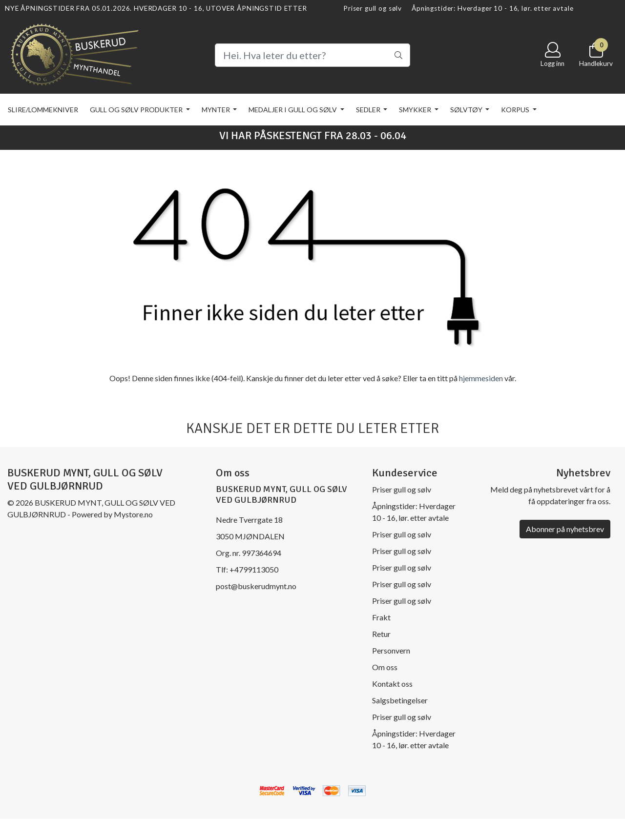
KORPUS (516, 109)
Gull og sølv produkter (137, 109)
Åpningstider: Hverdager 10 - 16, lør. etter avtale (493, 8)
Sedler (369, 109)
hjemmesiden (481, 378)
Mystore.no (133, 514)
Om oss (384, 667)
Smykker (416, 109)
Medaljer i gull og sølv (293, 109)
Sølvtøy (467, 109)
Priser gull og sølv (372, 8)
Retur (381, 633)
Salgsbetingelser (400, 700)
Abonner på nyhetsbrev (565, 528)
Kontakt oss (392, 683)
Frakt (381, 617)
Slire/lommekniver (43, 109)
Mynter (216, 109)
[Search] (312, 55)
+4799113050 (253, 569)
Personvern (391, 650)
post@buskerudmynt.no (256, 586)
